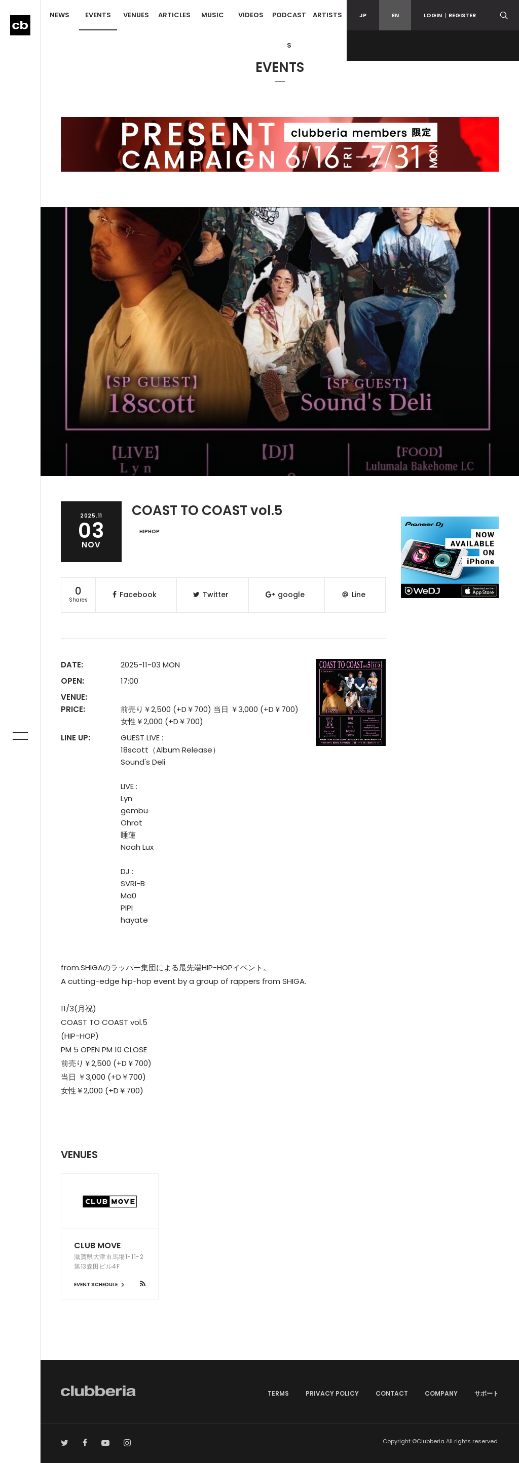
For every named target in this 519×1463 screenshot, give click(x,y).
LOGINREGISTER (450, 15)
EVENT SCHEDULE (100, 1284)
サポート (486, 1393)
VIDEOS (251, 15)
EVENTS (98, 15)
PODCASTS (289, 30)
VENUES (136, 15)
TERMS (278, 1393)
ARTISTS (327, 15)
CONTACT (392, 1393)
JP (362, 15)
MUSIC (212, 15)
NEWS (59, 15)
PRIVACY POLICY (332, 1393)
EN (395, 15)
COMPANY (441, 1393)
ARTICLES (174, 15)
